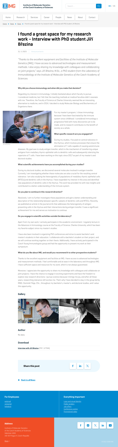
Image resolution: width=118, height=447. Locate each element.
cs (110, 6)
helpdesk (8, 406)
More (6, 441)
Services (34, 17)
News (69, 17)
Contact (92, 17)
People (58, 17)
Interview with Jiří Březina (28, 348)
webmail (8, 401)
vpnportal (8, 404)
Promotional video (70, 411)
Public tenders (69, 404)
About (80, 17)
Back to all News (26, 380)
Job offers (67, 406)
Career (47, 17)
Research (21, 17)
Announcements (37, 51)
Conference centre (71, 409)
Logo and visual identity (72, 401)
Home (8, 17)
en (114, 6)
